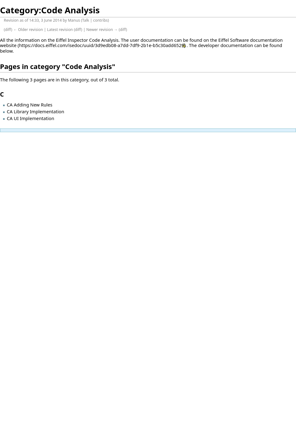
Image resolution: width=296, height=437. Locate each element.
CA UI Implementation (30, 118)
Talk (85, 20)
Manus (74, 20)
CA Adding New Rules (29, 105)
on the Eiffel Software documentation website (141, 43)
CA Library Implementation (35, 111)
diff (8, 29)
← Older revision (28, 29)
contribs (100, 20)
